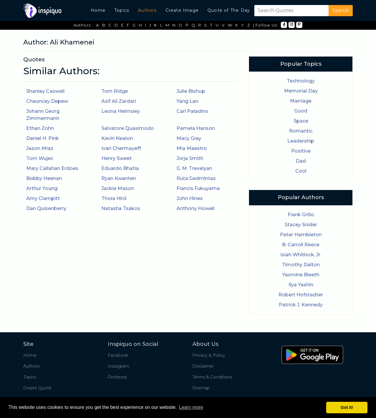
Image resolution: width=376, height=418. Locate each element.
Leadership (300, 141)
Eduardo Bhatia (120, 168)
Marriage (300, 101)
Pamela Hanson (196, 128)
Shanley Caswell (45, 91)
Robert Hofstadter (300, 295)
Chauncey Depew (47, 101)
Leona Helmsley (120, 111)
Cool (300, 171)
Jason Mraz (39, 148)
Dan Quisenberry (46, 208)
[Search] (290, 10)
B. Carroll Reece (300, 244)
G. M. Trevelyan (194, 168)
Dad (301, 161)
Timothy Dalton (301, 264)
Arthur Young (41, 188)
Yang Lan (187, 101)
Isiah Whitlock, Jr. (300, 254)
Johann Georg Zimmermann (43, 114)
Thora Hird (113, 198)
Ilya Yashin (300, 285)
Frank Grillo (301, 214)
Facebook (118, 355)
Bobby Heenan (44, 178)
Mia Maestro (192, 148)
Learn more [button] (191, 407)
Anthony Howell (196, 208)
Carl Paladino (192, 111)
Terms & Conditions (212, 377)
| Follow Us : (266, 25)
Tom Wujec (39, 158)
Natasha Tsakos (120, 208)
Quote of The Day (228, 10)
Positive (301, 151)
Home (98, 10)
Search (340, 10)
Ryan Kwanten (118, 178)
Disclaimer (203, 366)
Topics (121, 10)
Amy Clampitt (43, 198)
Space (300, 121)
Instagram (118, 366)
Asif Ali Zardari (118, 101)
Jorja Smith (190, 158)
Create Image (182, 10)
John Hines (190, 198)
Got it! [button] (347, 407)
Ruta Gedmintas (196, 178)
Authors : (83, 25)
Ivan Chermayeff (121, 148)
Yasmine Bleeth (300, 274)
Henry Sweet (116, 158)
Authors (147, 10)
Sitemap (201, 388)
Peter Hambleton (301, 234)
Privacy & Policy (208, 355)
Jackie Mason (117, 188)
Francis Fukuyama (198, 188)
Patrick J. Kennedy (301, 305)
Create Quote (37, 388)
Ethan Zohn (40, 128)
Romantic (301, 131)
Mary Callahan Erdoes (52, 168)
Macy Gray (189, 138)
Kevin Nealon (117, 138)
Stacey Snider (301, 224)
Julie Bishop (191, 91)
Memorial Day (301, 91)
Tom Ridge (114, 91)
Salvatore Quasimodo (127, 128)
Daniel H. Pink (42, 138)
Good (300, 111)
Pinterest (117, 377)
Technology (301, 81)
